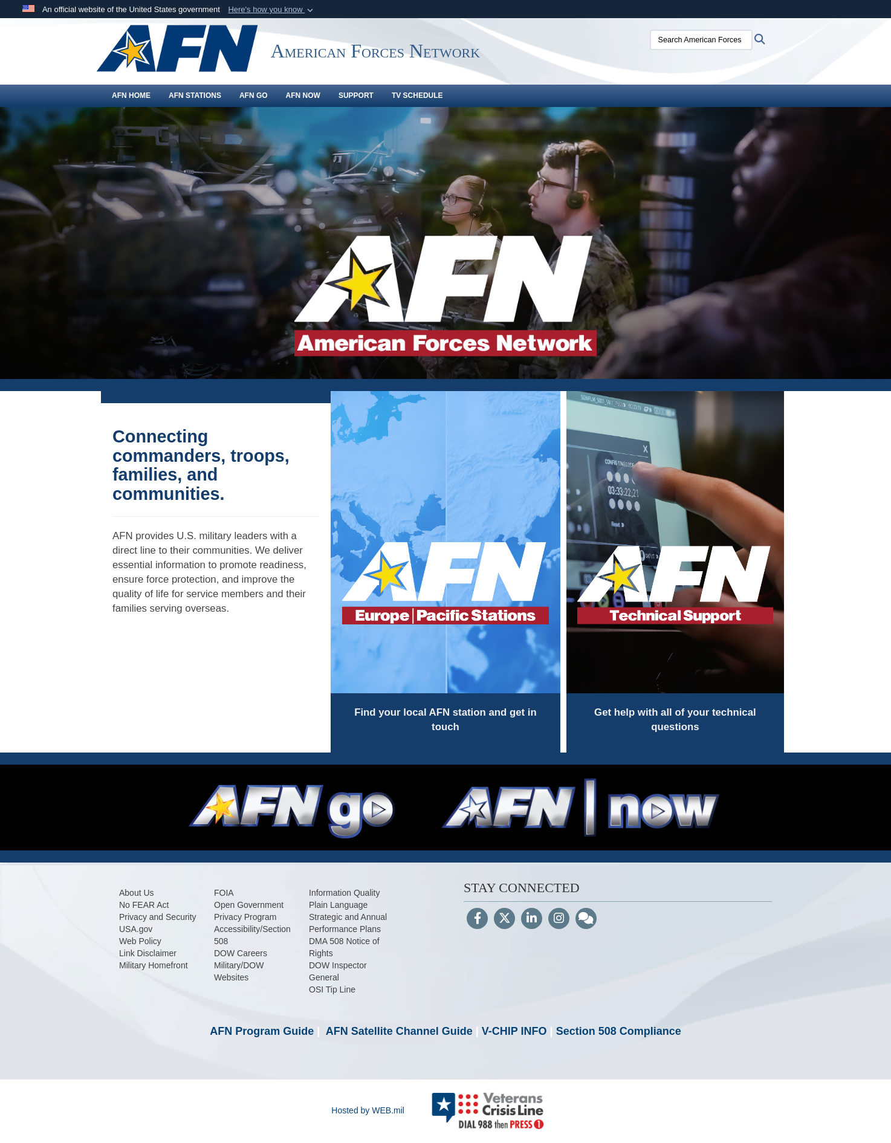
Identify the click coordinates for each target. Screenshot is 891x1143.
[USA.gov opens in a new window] (135, 929)
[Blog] (586, 919)
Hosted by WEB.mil (367, 1110)
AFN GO (253, 95)
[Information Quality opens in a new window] (344, 893)
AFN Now (303, 95)
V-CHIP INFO (514, 1031)
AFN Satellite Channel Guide (399, 1031)
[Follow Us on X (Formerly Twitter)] (504, 919)
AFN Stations (195, 95)
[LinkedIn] (531, 919)
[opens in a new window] (136, 893)
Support (356, 95)
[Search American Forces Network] (690, 40)
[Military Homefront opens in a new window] (153, 965)
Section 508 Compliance (618, 1031)
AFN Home (131, 95)
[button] (272, 10)
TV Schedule (417, 95)
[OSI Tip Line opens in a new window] (332, 989)
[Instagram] (558, 919)
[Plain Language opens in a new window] (338, 905)
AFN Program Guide (262, 1031)
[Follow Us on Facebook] (477, 919)
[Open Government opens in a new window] (249, 905)
